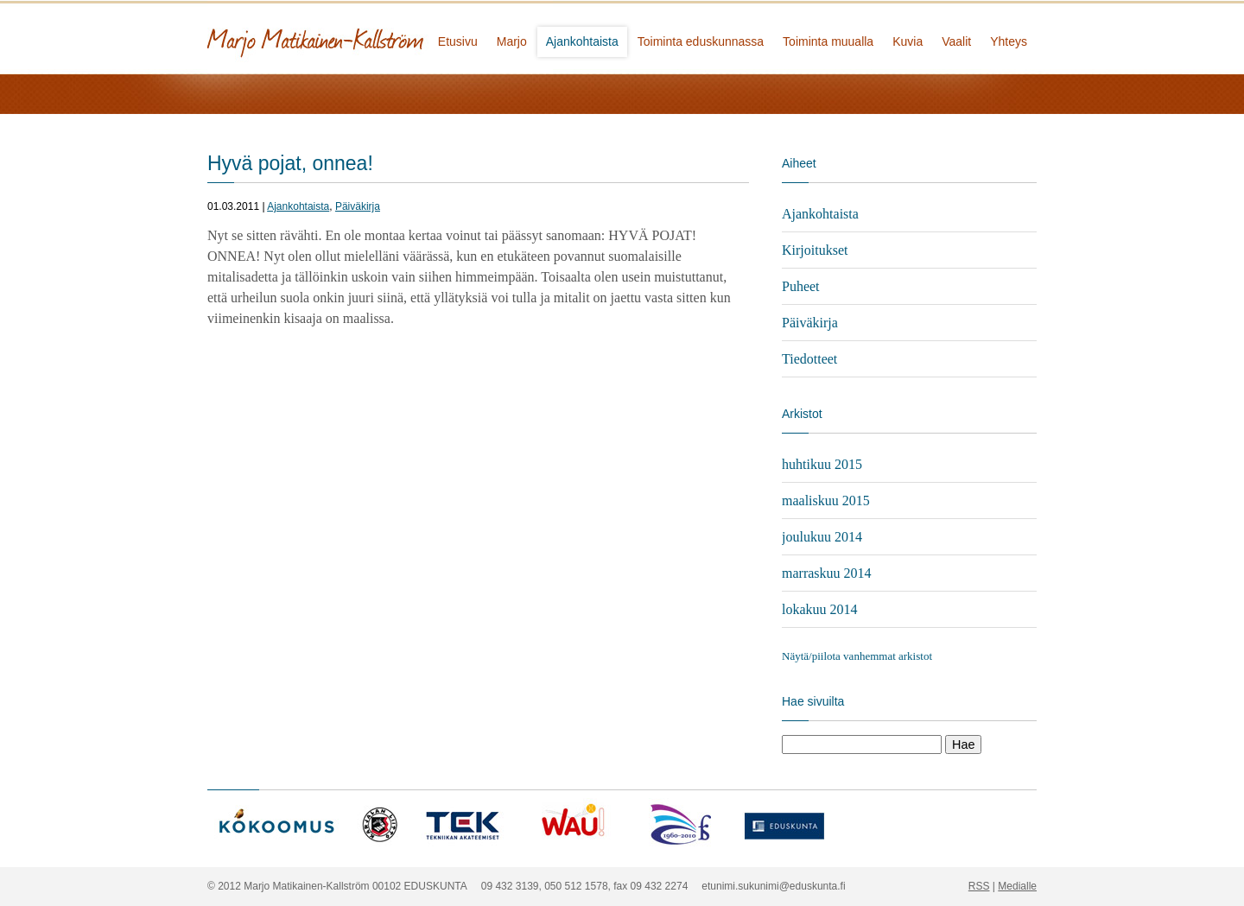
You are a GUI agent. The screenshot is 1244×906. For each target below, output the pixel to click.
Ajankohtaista (582, 41)
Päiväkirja (357, 206)
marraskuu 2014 (827, 573)
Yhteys (1008, 41)
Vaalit (956, 41)
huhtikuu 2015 (822, 464)
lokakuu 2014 (820, 609)
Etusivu (458, 41)
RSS (979, 886)
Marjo (512, 41)
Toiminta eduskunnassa (701, 41)
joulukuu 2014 (822, 536)
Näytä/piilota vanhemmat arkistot (857, 655)
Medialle (1017, 886)
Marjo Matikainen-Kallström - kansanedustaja (380, 36)
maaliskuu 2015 (826, 500)
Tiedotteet (809, 359)
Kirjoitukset (814, 250)
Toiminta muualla (828, 41)
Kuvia (907, 41)
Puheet (801, 286)
